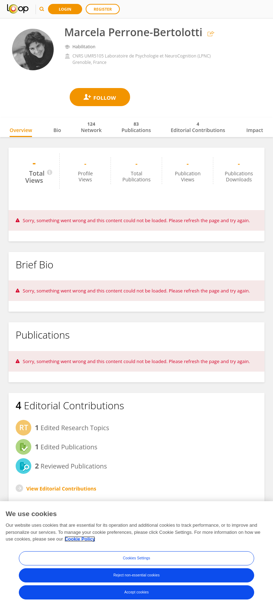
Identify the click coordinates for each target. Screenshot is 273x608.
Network (91, 127)
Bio (57, 130)
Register (103, 9)
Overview (21, 130)
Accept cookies (136, 592)
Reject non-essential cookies (136, 575)
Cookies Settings (136, 558)
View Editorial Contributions (61, 488)
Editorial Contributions (198, 127)
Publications (136, 127)
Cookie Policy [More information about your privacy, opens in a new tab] (80, 539)
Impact (254, 130)
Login (65, 9)
